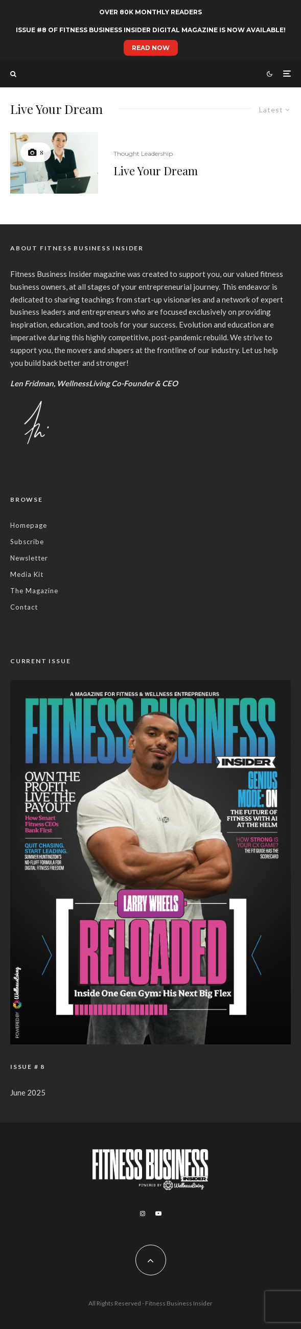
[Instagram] (142, 1213)
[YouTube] (158, 1213)
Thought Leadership (143, 153)
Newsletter (29, 558)
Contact (24, 607)
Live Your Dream (155, 170)
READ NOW (151, 48)
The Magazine (34, 591)
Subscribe (27, 542)
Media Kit (26, 574)
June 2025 (27, 1092)
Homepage (28, 525)
